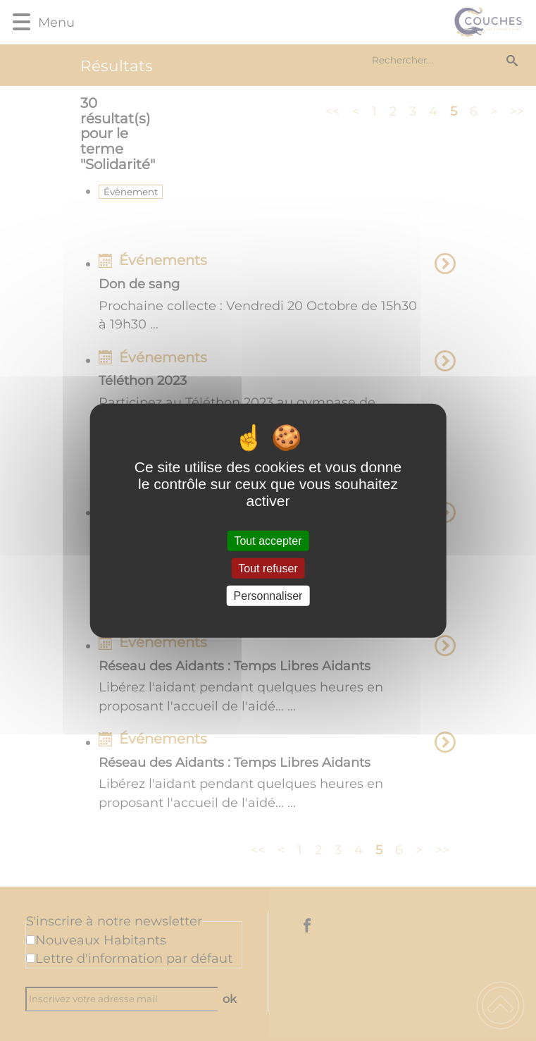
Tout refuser (267, 568)
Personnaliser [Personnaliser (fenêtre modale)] (268, 596)
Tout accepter (267, 540)
